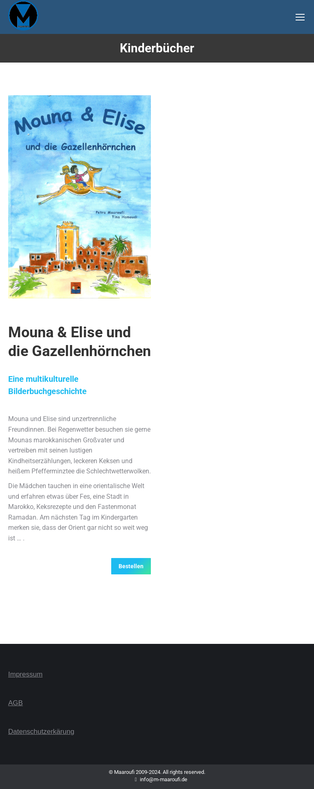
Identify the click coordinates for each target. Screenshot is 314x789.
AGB (15, 703)
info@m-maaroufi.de (157, 779)
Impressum (25, 674)
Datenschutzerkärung (41, 731)
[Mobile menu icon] (300, 17)
